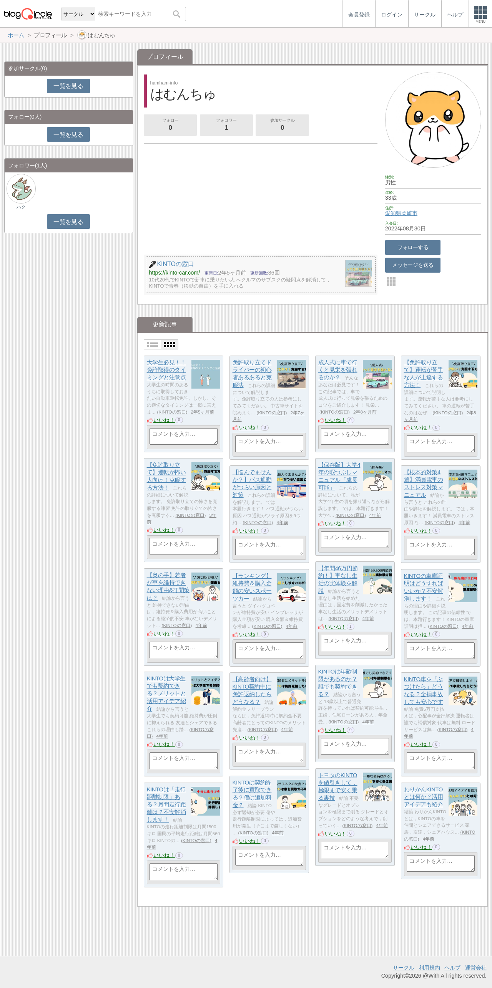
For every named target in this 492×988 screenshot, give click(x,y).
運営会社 (476, 968)
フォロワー (226, 125)
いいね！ (164, 420)
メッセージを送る (412, 265)
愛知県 (393, 213)
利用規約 (429, 968)
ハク (21, 207)
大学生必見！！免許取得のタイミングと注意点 (166, 370)
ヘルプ (452, 968)
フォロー (170, 125)
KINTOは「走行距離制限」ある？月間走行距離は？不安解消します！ (166, 804)
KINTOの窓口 (172, 412)
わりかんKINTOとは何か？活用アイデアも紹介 (423, 797)
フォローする (413, 247)
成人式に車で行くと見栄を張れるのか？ (337, 370)
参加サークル (282, 125)
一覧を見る (68, 86)
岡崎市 (409, 213)
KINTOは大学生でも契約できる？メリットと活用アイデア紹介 (166, 693)
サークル (403, 968)
